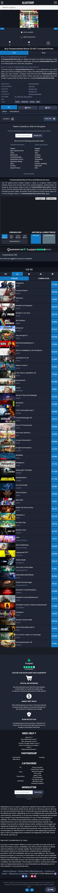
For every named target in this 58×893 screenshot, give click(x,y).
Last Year (11, 236)
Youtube (42, 757)
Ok (27, 890)
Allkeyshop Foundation (18, 873)
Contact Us (49, 871)
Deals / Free (38, 775)
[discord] (23, 876)
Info (14, 53)
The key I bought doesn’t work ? (29, 743)
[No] (55, 887)
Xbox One (20, 97)
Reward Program (37, 771)
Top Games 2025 (37, 779)
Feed (43, 53)
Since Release (4, 236)
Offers (4, 111)
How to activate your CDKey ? (29, 745)
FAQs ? (29, 747)
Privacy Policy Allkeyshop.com (30, 871)
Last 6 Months (18, 236)
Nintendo (20, 781)
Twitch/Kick (16, 757)
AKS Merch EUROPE (37, 783)
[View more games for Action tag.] (17, 103)
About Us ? (29, 737)
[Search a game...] (29, 7)
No (32, 890)
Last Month (25, 236)
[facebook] (26, 876)
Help (50, 889)
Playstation (20, 776)
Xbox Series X (28, 97)
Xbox (20, 772)
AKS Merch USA (37, 781)
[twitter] (29, 876)
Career (4, 873)
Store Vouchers (37, 767)
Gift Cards (37, 773)
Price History (14, 111)
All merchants (29, 174)
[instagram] (35, 876)
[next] (56, 29)
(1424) (37, 250)
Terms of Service (9, 871)
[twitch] (55, 873)
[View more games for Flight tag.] (38, 103)
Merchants (16, 759)
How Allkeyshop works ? (29, 739)
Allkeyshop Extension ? (29, 749)
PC (21, 767)
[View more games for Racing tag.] (32, 103)
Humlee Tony (33, 89)
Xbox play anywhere (35, 94)
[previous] (2, 29)
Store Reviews (37, 777)
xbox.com (32, 86)
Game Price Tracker (37, 769)
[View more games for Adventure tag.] (25, 103)
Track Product (15, 241)
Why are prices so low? (29, 741)
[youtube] (32, 876)
